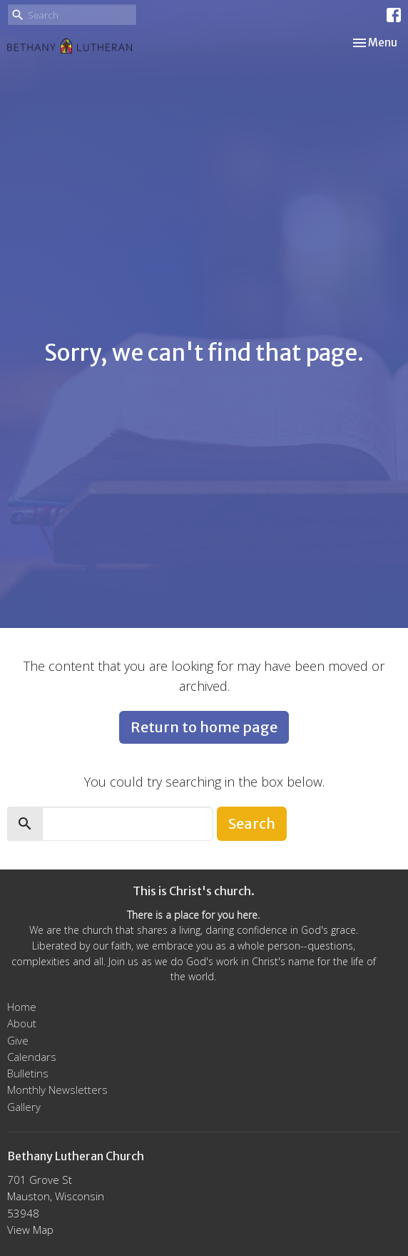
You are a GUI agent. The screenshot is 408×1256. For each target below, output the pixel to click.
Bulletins (28, 1073)
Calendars (31, 1057)
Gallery (24, 1107)
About (21, 1023)
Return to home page (204, 727)
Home (21, 1007)
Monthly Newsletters (57, 1089)
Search (251, 823)
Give (18, 1040)
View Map (30, 1229)
